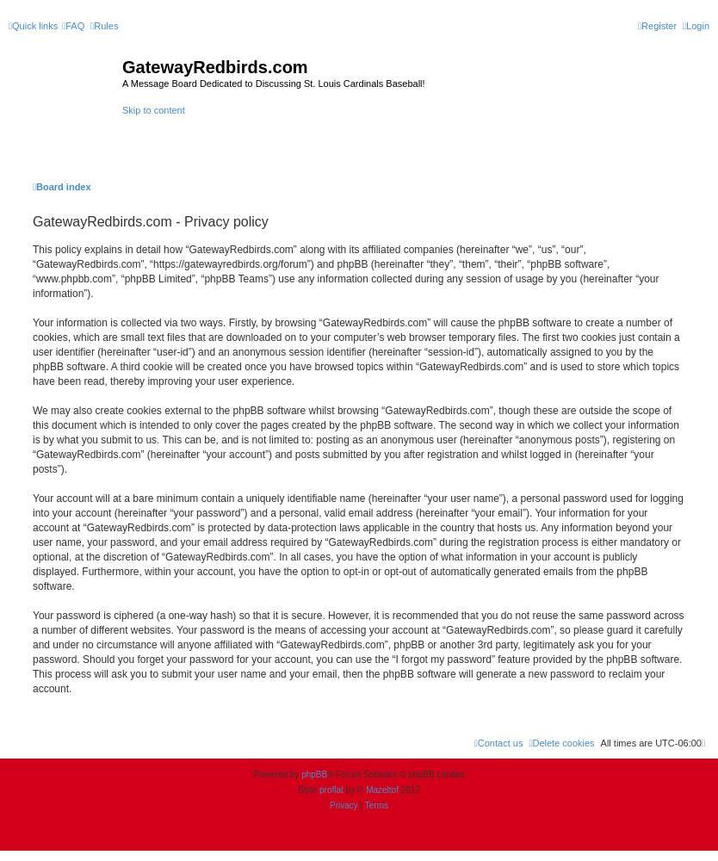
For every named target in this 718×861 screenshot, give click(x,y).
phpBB (314, 774)
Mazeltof (382, 790)
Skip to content (153, 110)
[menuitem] (73, 26)
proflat (331, 790)
